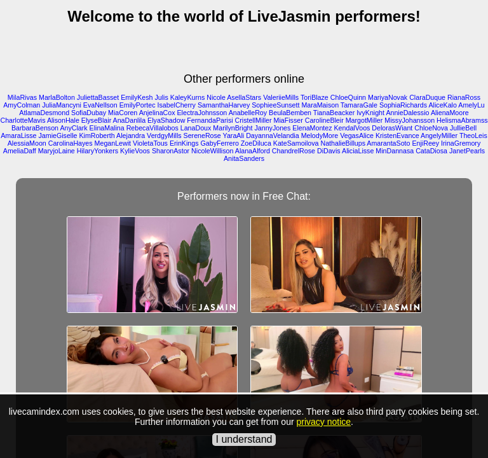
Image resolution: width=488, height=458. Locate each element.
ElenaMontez (312, 128)
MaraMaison (320, 105)
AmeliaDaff (19, 151)
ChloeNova (431, 128)
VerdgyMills (164, 135)
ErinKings (184, 143)
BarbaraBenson (34, 128)
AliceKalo (442, 105)
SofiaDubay (88, 112)
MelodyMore (320, 135)
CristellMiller (253, 120)
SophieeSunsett (275, 105)
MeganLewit (113, 143)
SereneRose (202, 135)
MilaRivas (22, 97)
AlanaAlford (252, 151)
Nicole (216, 97)
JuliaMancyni (61, 105)
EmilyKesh (136, 97)
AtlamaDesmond (44, 112)
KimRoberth (96, 135)
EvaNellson (100, 105)
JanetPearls (467, 151)
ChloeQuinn (348, 97)
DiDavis (329, 151)
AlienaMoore (450, 112)
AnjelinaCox (157, 112)
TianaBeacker (334, 112)
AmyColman (21, 105)
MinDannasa (395, 151)
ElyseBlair (96, 120)
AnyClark (73, 128)
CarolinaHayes (70, 143)
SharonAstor (170, 151)
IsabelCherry (177, 105)
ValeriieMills (281, 97)
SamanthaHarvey (224, 105)
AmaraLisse (18, 135)
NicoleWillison (212, 151)
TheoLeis (473, 135)
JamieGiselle (58, 135)
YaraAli (234, 135)
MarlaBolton (57, 97)
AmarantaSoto (388, 143)
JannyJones (272, 128)
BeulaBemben (290, 112)
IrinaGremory (460, 143)
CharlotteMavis (22, 120)
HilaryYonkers (97, 151)
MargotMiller (364, 120)
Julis (161, 97)
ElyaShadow (166, 120)
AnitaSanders (244, 158)
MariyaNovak (387, 97)
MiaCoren (122, 112)
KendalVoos (352, 128)
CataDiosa (431, 151)
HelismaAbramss (462, 120)
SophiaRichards (403, 105)
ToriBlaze (315, 97)
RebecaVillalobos (152, 128)
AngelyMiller (439, 135)
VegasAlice (357, 135)
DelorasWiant (392, 128)
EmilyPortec (137, 105)
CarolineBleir (324, 120)
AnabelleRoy (248, 112)
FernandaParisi (210, 120)
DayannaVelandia (272, 135)
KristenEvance (397, 135)
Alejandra (130, 135)
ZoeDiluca (256, 143)
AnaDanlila (129, 120)
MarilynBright (232, 128)
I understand (244, 439)
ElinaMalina (107, 128)
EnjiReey (425, 143)
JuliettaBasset (98, 97)
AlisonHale (63, 120)
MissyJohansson (409, 120)
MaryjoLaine (56, 151)
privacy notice (323, 422)
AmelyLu (471, 105)
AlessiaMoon (27, 143)
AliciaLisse (358, 151)
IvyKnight (370, 112)
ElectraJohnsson (202, 112)
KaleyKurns (187, 97)
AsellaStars (244, 97)
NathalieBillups (342, 143)
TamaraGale (359, 105)
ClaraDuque (427, 97)
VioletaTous (150, 143)
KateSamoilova (296, 143)
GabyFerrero (219, 143)
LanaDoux (196, 128)
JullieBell (463, 128)
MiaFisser (288, 120)
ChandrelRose (293, 151)
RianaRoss (463, 97)
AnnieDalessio (407, 112)
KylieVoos (135, 151)
